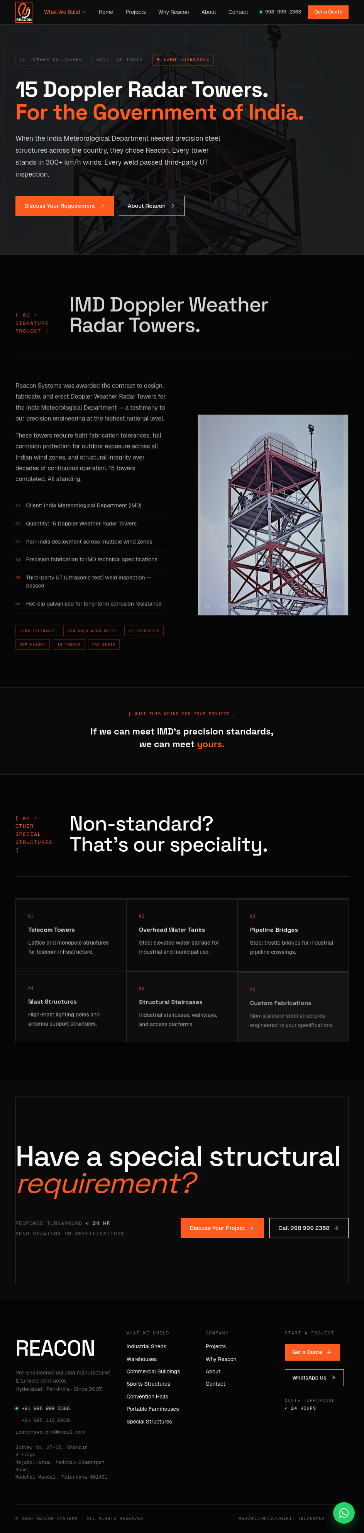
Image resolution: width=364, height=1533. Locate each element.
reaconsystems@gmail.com (50, 1432)
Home (105, 11)
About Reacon (152, 205)
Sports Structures (148, 1383)
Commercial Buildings (153, 1371)
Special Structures (149, 1421)
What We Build (65, 11)
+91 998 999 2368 (42, 1408)
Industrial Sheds (146, 1346)
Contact (238, 11)
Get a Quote (328, 11)
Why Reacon (173, 11)
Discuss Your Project (222, 1227)
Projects (135, 11)
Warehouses (142, 1359)
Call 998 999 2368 (309, 1227)
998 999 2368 (280, 11)
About (208, 11)
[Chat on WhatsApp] (344, 1513)
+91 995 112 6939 (46, 1420)
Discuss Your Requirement (64, 205)
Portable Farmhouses (153, 1408)
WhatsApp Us (314, 1377)
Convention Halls (147, 1396)
